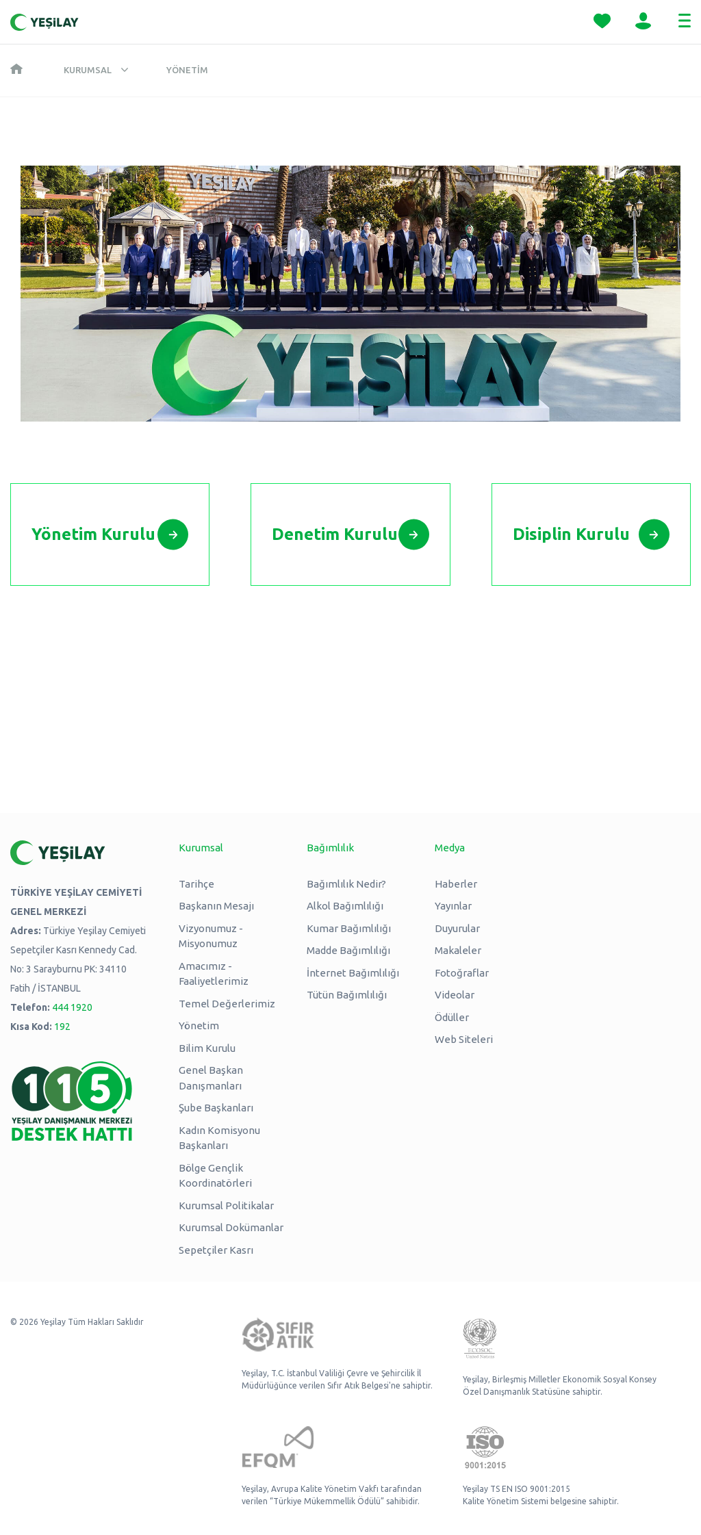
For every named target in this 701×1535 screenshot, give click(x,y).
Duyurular (457, 928)
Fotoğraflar (462, 973)
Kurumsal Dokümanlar (231, 1227)
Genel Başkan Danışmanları (211, 1078)
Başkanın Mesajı (216, 906)
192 (62, 1026)
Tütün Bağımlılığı (347, 995)
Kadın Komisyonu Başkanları (219, 1138)
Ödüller (452, 1017)
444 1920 (72, 1007)
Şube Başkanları (216, 1107)
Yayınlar (453, 906)
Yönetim (187, 70)
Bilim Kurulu (207, 1048)
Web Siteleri (464, 1039)
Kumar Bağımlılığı (349, 928)
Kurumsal (88, 70)
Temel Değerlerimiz (227, 1003)
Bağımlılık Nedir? (346, 884)
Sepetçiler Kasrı (216, 1250)
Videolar (454, 995)
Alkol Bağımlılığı (345, 906)
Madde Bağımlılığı (348, 950)
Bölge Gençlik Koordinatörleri (215, 1175)
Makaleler (458, 950)
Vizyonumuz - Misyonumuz (211, 936)
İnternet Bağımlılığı (353, 973)
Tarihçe (196, 884)
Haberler (456, 884)
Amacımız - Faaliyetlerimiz (213, 974)
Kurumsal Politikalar (226, 1205)
